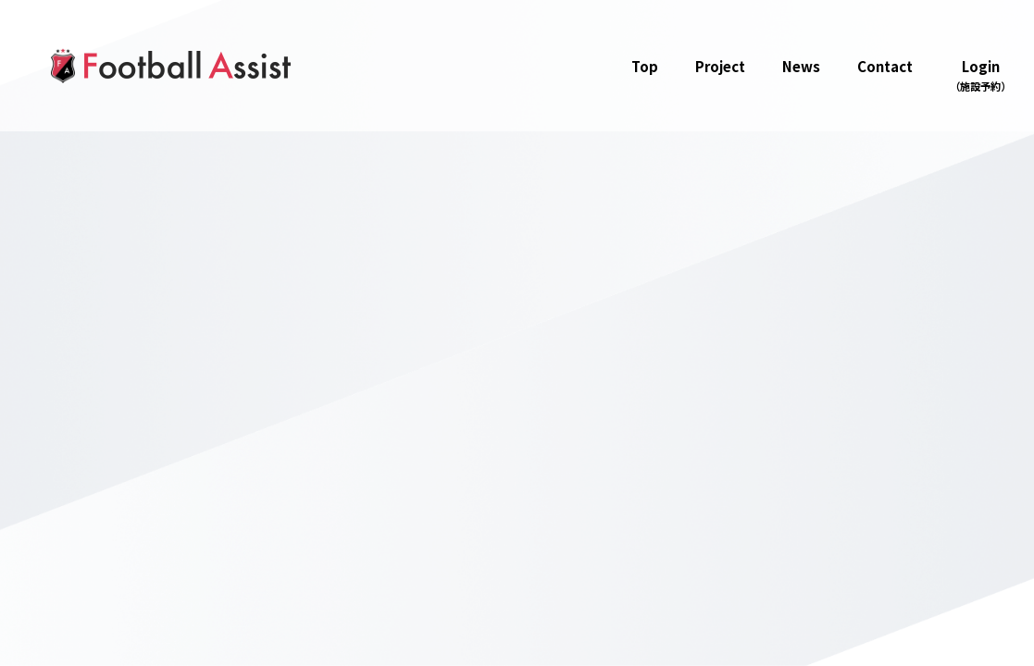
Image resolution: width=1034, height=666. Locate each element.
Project (720, 66)
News (801, 66)
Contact (885, 66)
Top (644, 66)
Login (980, 75)
